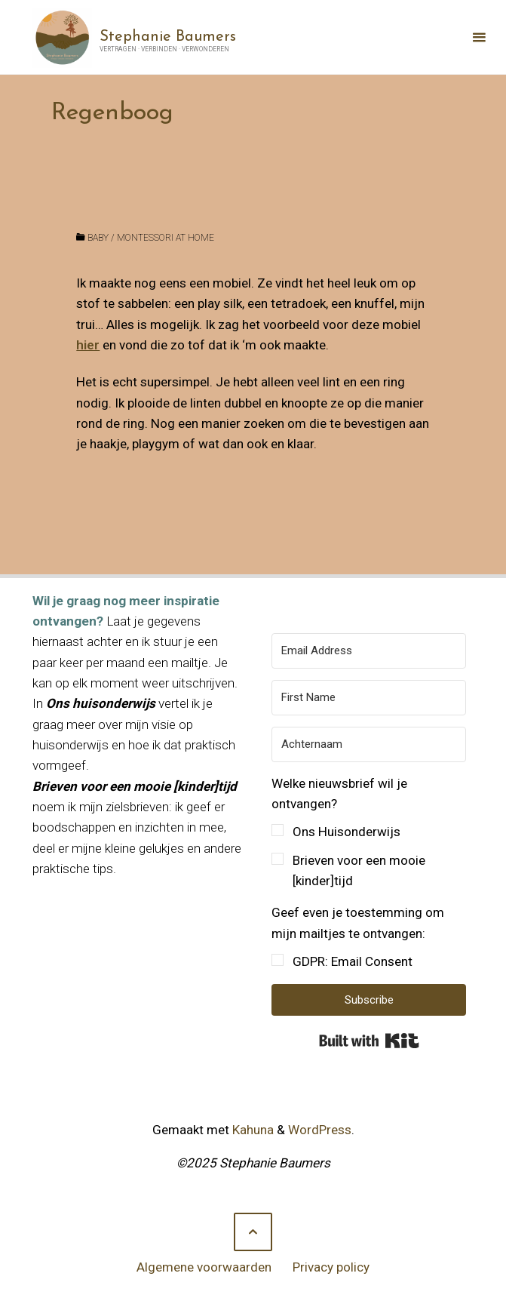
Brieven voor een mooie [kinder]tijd (359, 870)
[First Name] (368, 697)
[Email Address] (368, 651)
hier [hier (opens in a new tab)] (88, 344)
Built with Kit (369, 1040)
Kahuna (251, 1129)
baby (98, 237)
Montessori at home (165, 237)
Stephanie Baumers (168, 36)
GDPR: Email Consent (352, 961)
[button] (368, 832)
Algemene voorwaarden (203, 1267)
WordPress (319, 1129)
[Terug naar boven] (253, 1232)
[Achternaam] (368, 744)
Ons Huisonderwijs (346, 831)
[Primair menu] (479, 37)
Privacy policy (331, 1267)
